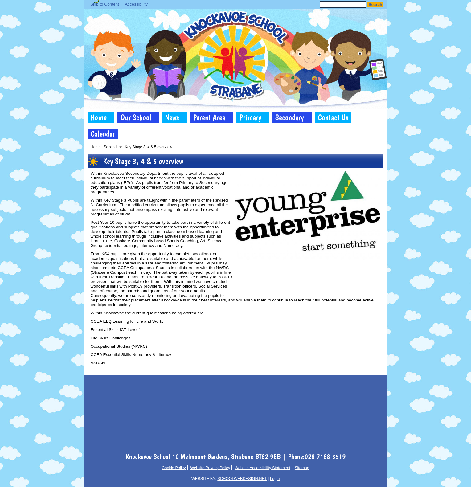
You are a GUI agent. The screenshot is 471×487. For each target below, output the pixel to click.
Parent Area (209, 117)
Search (375, 4)
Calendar (103, 133)
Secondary (289, 117)
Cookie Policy (174, 467)
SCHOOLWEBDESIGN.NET (242, 478)
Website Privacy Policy (210, 467)
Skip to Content (104, 4)
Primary (250, 117)
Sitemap (302, 467)
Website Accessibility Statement (262, 467)
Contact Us (333, 117)
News (172, 117)
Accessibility (136, 4)
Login (275, 478)
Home (99, 117)
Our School (136, 117)
